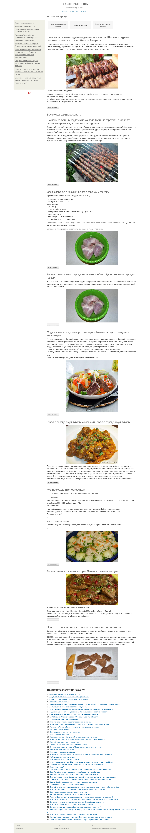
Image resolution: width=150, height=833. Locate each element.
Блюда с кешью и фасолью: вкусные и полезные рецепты (72, 794)
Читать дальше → (53, 107)
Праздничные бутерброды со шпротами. (65, 759)
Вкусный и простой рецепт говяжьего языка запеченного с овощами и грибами (27, 29)
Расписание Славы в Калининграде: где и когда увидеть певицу (74, 727)
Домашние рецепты (75, 4)
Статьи (83, 11)
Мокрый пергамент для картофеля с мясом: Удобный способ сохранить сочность (81, 724)
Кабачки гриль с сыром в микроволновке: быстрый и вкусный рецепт (76, 764)
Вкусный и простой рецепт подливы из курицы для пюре (71, 804)
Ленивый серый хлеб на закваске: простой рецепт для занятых (74, 774)
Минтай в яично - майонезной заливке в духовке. (68, 707)
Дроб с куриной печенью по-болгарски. (65, 732)
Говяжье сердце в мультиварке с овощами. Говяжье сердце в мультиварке (89, 422)
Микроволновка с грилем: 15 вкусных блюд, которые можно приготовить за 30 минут (82, 762)
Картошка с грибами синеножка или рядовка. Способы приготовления (77, 802)
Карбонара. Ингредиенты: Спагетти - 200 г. (65, 694)
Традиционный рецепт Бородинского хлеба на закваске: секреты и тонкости (78, 712)
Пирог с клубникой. (57, 767)
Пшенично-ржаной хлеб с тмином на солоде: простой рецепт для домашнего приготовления (84, 704)
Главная (64, 11)
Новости (74, 11)
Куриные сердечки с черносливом (66, 489)
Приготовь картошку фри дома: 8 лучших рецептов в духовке (73, 737)
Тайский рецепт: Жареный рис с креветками (67, 784)
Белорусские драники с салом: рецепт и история (68, 792)
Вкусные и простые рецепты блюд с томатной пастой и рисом (74, 814)
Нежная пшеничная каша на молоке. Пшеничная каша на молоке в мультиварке (81, 817)
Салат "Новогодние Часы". (59, 702)
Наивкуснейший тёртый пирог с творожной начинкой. (70, 722)
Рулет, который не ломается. (61, 734)
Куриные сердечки (80, 25)
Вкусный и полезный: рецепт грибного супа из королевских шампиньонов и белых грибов (84, 787)
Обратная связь (96, 825)
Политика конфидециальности (61, 828)
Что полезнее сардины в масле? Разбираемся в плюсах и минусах (75, 747)
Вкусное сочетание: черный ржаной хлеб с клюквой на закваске (73, 714)
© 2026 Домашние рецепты (22, 825)
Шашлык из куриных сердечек (58, 25)
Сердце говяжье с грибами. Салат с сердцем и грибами (78, 191)
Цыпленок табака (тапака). (60, 729)
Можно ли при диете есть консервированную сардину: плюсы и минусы (77, 739)
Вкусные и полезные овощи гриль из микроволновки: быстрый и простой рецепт (28, 80)
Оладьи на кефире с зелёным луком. (64, 719)
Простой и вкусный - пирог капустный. (64, 742)
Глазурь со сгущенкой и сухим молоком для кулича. (69, 697)
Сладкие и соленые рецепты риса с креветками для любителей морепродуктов (80, 779)
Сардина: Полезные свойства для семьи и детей (68, 744)
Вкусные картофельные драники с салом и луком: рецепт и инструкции (77, 789)
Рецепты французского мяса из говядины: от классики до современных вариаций (81, 797)
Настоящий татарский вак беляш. (63, 752)
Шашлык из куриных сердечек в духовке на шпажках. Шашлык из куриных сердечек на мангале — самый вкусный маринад (88, 39)
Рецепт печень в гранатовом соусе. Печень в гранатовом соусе (82, 571)
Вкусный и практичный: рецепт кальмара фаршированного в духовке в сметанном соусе (84, 799)
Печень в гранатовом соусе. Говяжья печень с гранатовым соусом (84, 627)
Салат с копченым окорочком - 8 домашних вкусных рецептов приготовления (79, 819)
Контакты (56, 825)
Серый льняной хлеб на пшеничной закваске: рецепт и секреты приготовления (80, 769)
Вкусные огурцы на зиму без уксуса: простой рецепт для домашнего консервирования (83, 777)
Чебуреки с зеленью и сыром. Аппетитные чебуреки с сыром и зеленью (27, 63)
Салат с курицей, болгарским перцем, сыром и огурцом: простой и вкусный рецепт (81, 709)
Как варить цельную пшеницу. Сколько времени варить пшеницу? (75, 807)
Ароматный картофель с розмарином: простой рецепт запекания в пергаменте (26, 37)
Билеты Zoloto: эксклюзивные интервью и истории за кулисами (74, 782)
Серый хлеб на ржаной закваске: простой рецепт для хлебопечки (75, 772)
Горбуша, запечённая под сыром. (62, 757)
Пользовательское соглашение (66, 825)
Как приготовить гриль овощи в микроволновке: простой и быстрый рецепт (29, 71)
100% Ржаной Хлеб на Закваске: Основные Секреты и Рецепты (74, 717)
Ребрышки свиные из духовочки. (62, 749)
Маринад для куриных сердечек (103, 25)
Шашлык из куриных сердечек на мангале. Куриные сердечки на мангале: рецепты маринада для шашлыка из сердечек (88, 121)
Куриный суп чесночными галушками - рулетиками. (68, 699)
